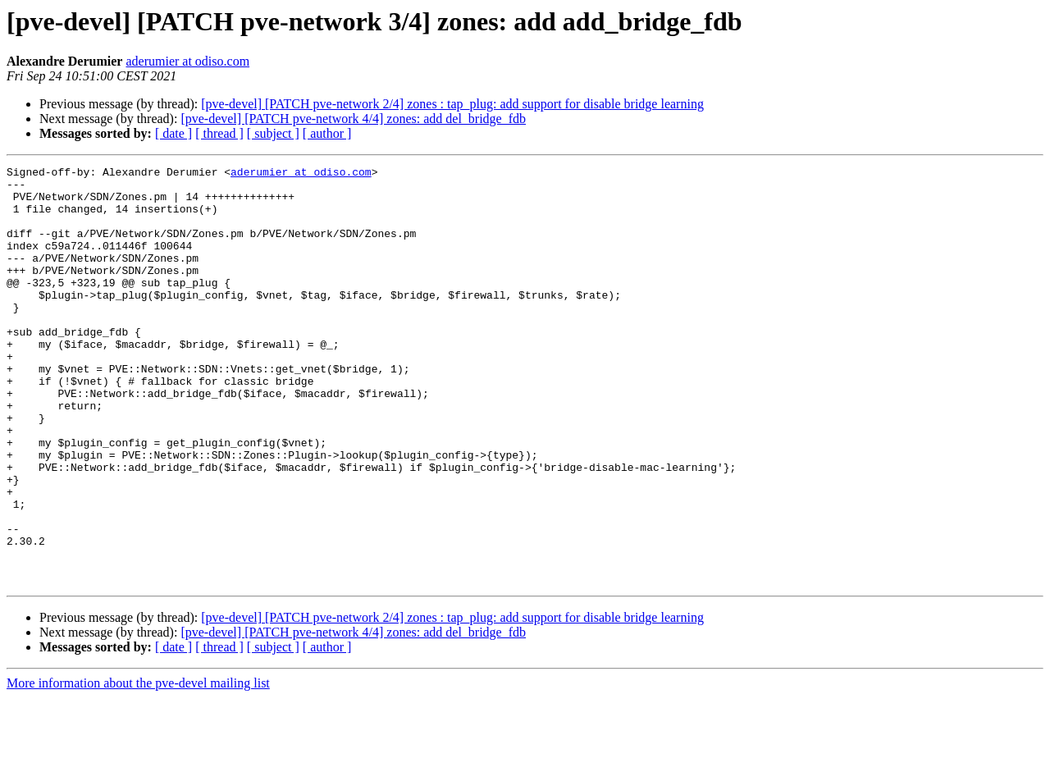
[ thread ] (219, 133)
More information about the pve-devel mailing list (138, 767)
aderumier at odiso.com (187, 61)
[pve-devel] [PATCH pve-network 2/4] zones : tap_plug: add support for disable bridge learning (452, 104)
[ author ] (327, 133)
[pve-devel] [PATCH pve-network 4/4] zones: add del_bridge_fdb (353, 119)
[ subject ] (273, 133)
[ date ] (173, 133)
